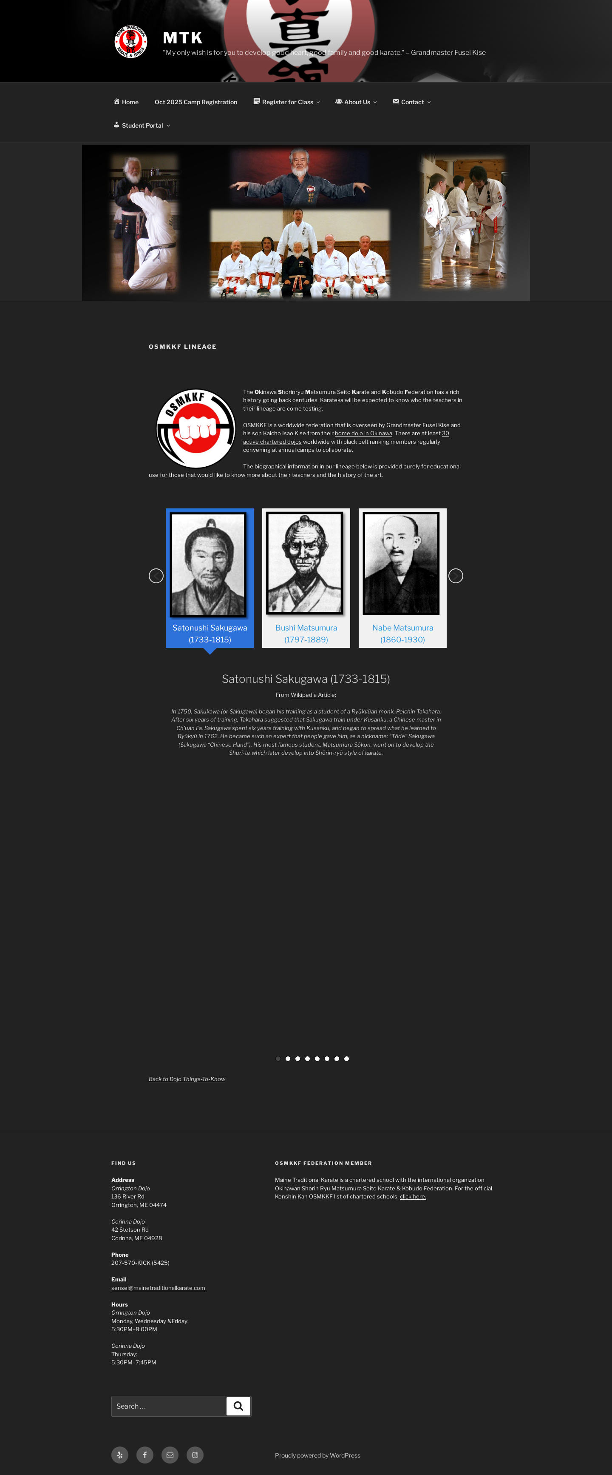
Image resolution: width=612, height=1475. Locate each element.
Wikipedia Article (313, 693)
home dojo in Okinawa (363, 433)
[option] (210, 581)
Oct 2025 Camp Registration (196, 102)
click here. (413, 1195)
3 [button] (297, 1058)
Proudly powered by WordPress (317, 1454)
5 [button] (317, 1058)
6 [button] (327, 1058)
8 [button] (346, 1058)
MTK (183, 38)
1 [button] (278, 1058)
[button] (156, 575)
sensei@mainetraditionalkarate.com (158, 1287)
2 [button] (288, 1058)
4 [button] (307, 1058)
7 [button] (337, 1058)
